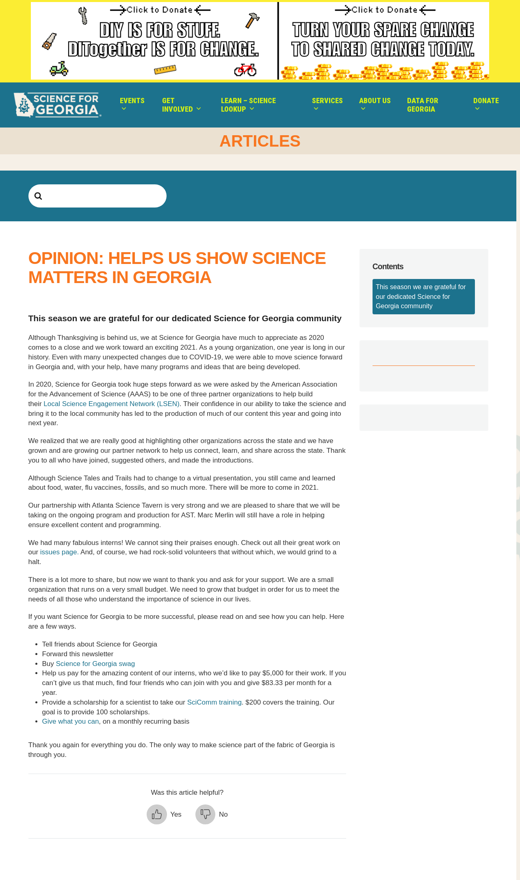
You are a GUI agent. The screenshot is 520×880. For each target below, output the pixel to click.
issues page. (60, 552)
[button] (164, 814)
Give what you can (70, 721)
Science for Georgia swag (95, 664)
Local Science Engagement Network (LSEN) (111, 404)
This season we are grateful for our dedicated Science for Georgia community (421, 296)
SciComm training (214, 702)
